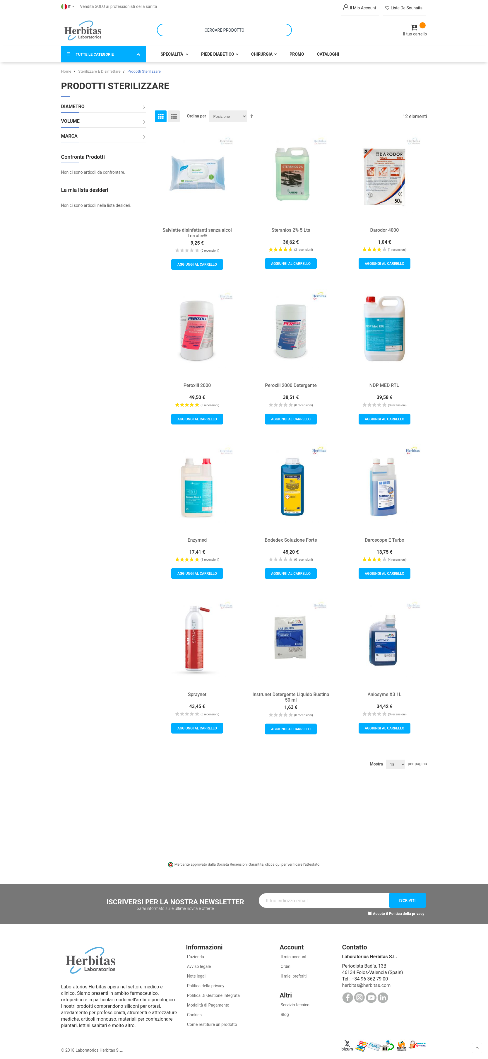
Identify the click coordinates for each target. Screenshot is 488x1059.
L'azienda (195, 953)
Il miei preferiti (293, 972)
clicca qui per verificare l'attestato (292, 860)
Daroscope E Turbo (384, 536)
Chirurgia (262, 50)
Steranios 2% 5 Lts (290, 226)
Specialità (172, 50)
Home (66, 67)
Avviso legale (198, 962)
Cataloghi (328, 50)
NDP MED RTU (384, 381)
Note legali (196, 972)
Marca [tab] (69, 132)
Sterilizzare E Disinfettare (99, 67)
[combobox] (224, 28)
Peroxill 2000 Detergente (291, 381)
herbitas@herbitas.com (366, 981)
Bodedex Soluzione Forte (291, 536)
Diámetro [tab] (73, 102)
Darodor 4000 (384, 226)
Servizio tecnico (294, 1001)
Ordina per (196, 112)
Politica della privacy (406, 910)
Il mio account (293, 953)
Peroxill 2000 (197, 381)
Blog (284, 1010)
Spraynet (197, 690)
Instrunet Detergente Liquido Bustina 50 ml (290, 693)
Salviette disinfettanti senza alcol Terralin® (197, 229)
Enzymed (197, 536)
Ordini (285, 962)
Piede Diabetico (217, 50)
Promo (297, 50)
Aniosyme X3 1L (384, 690)
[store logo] (83, 29)
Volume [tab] (70, 117)
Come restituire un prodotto (211, 1020)
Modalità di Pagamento (207, 1001)
